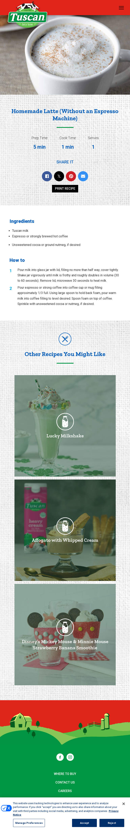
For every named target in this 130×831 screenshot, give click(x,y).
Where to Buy (65, 774)
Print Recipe (65, 188)
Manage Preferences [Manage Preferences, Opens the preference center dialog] (29, 824)
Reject (112, 824)
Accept (84, 824)
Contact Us (65, 782)
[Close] (123, 805)
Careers (65, 791)
